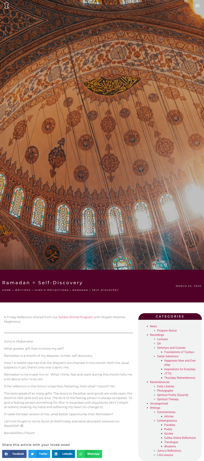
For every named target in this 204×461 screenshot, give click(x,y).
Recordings (157, 335)
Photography (165, 390)
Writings (23, 290)
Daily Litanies (165, 386)
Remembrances (160, 382)
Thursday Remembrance (179, 377)
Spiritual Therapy (168, 399)
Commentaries (166, 412)
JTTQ (167, 373)
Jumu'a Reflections (51, 290)
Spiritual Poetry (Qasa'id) (172, 395)
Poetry (168, 429)
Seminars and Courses (171, 347)
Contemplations (167, 420)
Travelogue (171, 442)
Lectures (162, 339)
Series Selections (167, 356)
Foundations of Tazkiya (179, 352)
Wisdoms (170, 446)
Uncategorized (159, 403)
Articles (168, 416)
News (153, 326)
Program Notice (167, 330)
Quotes (168, 433)
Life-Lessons (165, 455)
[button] (14, 454)
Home (6, 290)
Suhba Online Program (75, 317)
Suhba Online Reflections (180, 438)
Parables (169, 425)
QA (159, 343)
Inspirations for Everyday (179, 369)
